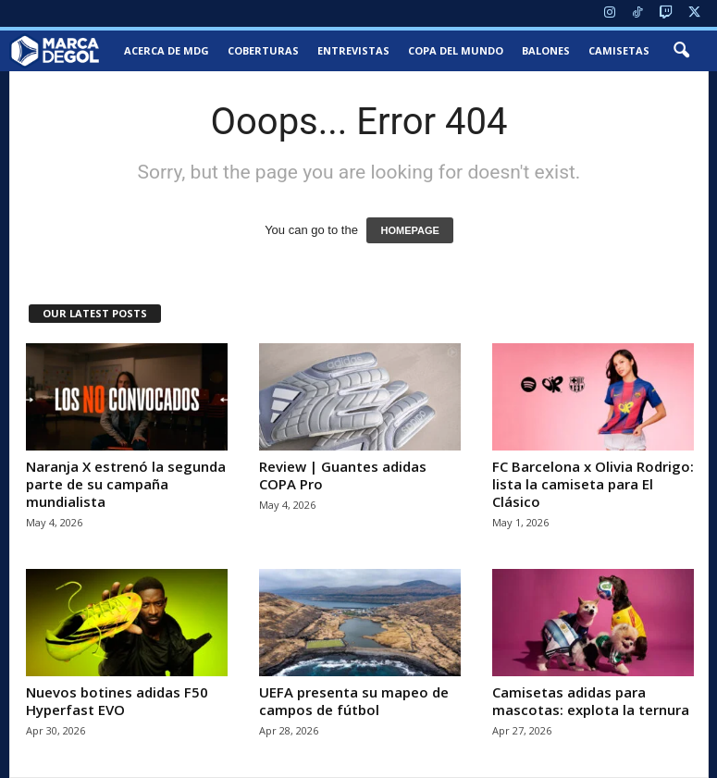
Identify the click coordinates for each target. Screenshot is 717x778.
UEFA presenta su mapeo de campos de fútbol (354, 701)
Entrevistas (353, 50)
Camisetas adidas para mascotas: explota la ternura (590, 701)
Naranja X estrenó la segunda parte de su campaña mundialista (126, 484)
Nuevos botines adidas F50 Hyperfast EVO (117, 701)
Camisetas (618, 50)
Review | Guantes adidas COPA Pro (342, 475)
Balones (546, 50)
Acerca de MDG (166, 50)
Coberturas (263, 50)
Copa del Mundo (455, 50)
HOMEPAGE (409, 230)
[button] (681, 51)
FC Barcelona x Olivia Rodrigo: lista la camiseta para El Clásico (593, 484)
